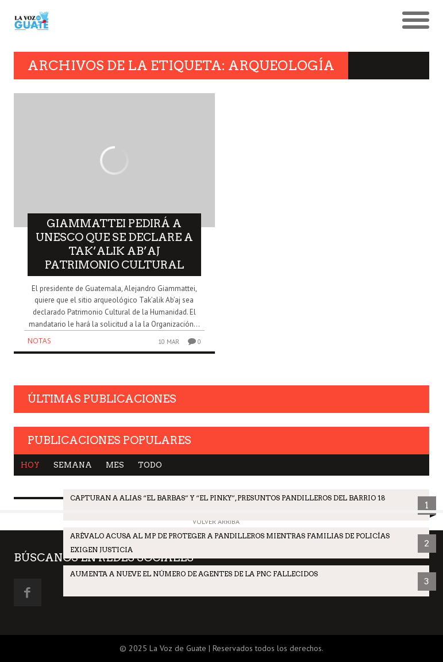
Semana (72, 465)
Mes (115, 465)
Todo (150, 465)
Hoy (30, 465)
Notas (39, 341)
